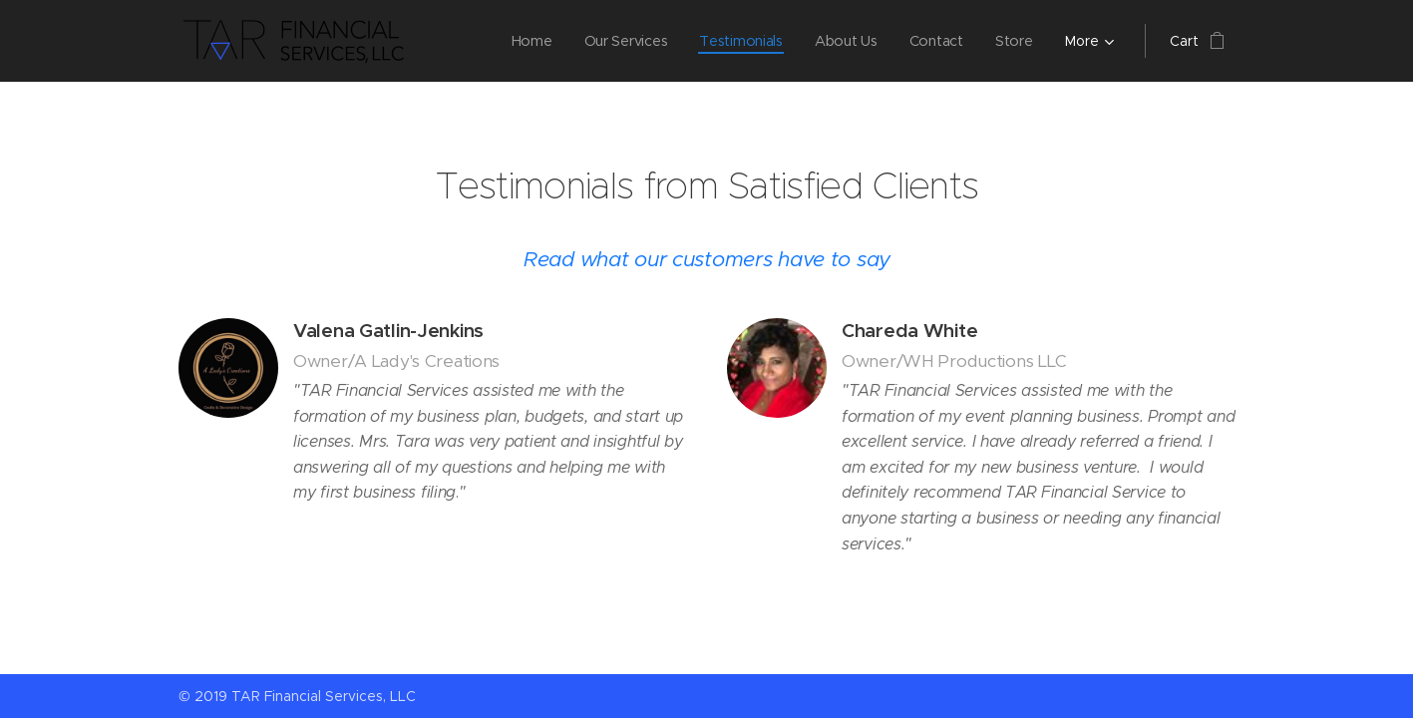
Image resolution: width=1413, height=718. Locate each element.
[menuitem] (529, 41)
